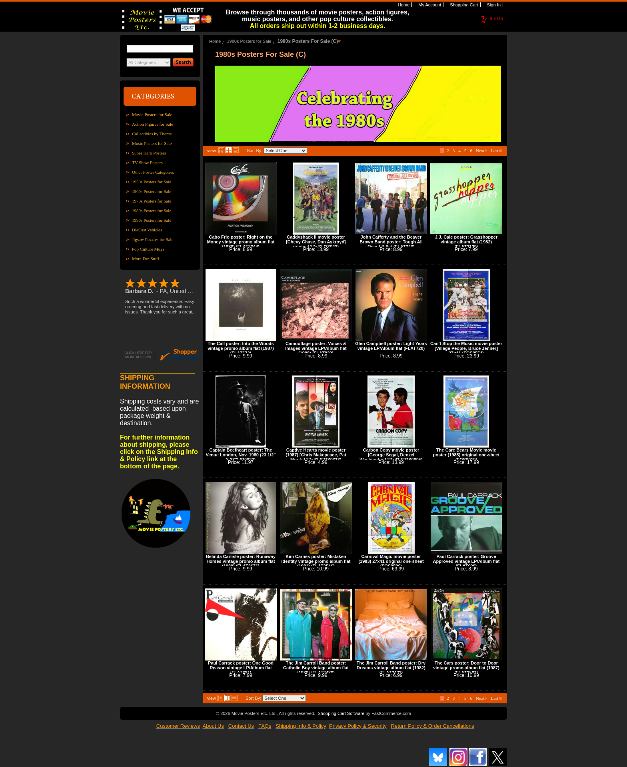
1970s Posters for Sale (151, 201)
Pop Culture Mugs (148, 249)
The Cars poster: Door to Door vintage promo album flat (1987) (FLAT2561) (466, 668)
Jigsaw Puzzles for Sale (153, 239)
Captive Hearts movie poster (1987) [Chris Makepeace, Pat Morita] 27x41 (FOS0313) (316, 455)
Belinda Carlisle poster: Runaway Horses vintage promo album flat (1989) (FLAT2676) (241, 561)
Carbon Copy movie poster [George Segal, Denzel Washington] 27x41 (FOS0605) (390, 455)
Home (403, 4)
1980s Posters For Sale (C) (308, 41)
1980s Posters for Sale (151, 210)
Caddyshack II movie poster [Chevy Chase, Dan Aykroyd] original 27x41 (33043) (316, 242)
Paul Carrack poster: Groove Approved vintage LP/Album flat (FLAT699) (466, 561)
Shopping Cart (463, 4)
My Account (429, 4)
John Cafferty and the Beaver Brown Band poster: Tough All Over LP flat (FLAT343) (391, 242)
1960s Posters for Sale (151, 191)
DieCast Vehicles (147, 229)
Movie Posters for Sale (152, 114)
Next (481, 150)
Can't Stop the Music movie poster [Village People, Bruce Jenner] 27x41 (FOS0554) (466, 348)
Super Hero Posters (149, 153)
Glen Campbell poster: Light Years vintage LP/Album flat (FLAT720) (391, 346)
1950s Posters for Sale (151, 181)
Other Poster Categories (153, 172)
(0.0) (496, 18)
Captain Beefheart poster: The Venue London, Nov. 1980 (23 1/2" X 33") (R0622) (241, 455)
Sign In (493, 4)
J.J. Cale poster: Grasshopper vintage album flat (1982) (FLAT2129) (466, 242)
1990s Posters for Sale (151, 220)
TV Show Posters (147, 162)
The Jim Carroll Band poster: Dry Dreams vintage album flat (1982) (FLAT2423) (391, 668)
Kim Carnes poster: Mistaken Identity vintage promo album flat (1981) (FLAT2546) (316, 561)
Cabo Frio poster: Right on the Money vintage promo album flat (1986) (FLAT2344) (241, 242)
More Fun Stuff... (147, 258)
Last (496, 150)
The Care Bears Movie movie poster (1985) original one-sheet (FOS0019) (466, 455)
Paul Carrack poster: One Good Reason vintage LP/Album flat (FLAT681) (241, 668)
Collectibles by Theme (152, 133)
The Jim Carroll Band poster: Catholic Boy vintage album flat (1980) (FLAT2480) (316, 668)
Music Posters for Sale (152, 143)
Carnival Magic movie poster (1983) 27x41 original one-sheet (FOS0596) (390, 561)
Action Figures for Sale (152, 124)
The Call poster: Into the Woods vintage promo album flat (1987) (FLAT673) (241, 348)
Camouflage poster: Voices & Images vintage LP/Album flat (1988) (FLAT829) (315, 348)
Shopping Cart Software (340, 713)
